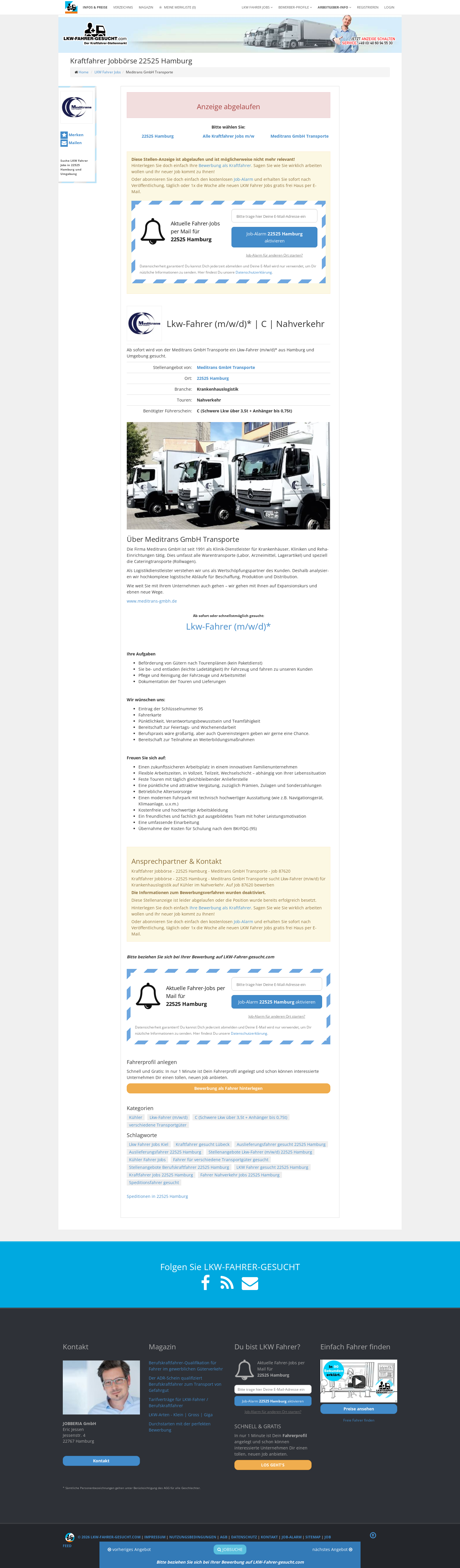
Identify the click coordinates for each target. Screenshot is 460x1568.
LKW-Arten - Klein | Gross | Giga (181, 1414)
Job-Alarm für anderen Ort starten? (274, 255)
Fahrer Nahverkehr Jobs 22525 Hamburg (240, 1175)
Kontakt (269, 1537)
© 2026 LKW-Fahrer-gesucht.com (103, 1537)
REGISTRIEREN (367, 7)
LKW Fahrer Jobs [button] (257, 7)
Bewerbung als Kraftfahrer (225, 165)
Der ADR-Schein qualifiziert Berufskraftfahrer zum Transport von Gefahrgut (185, 1384)
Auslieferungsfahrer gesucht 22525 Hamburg (281, 1144)
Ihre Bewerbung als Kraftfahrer (220, 908)
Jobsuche (230, 1549)
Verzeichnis (123, 7)
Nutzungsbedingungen (192, 1537)
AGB (223, 1537)
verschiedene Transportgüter (158, 1125)
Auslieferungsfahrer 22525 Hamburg (165, 1152)
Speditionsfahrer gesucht (154, 1182)
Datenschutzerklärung (254, 272)
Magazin (146, 7)
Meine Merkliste (177, 7)
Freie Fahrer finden (358, 1420)
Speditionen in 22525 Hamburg (157, 1196)
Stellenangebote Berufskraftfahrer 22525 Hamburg (179, 1167)
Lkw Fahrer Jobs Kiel (148, 1144)
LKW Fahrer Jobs (107, 72)
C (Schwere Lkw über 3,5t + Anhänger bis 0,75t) (241, 1117)
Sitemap (313, 1537)
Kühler (135, 1117)
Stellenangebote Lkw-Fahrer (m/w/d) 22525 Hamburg (260, 1152)
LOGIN (389, 7)
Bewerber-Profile (295, 7)
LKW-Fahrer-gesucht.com (278, 1562)
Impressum (154, 1537)
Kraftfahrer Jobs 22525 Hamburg (161, 1175)
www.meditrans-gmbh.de (152, 601)
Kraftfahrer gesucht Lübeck (202, 1144)
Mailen (71, 143)
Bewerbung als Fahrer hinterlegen (228, 1088)
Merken (72, 135)
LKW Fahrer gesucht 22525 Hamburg (272, 1167)
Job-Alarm (243, 179)
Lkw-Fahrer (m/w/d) (168, 1117)
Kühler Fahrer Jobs (147, 1159)
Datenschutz (244, 1537)
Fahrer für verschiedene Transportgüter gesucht (220, 1159)
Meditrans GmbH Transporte (226, 367)
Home (84, 72)
